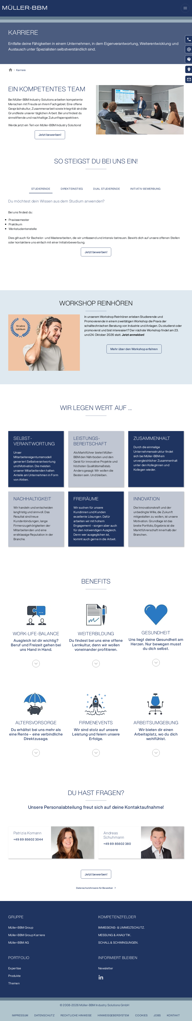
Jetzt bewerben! (50, 134)
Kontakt (173, 1015)
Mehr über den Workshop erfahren (134, 349)
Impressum (20, 1015)
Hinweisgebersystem (113, 1015)
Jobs (157, 1015)
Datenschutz (44, 1015)
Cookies (141, 1015)
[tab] (40, 188)
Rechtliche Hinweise (76, 1015)
